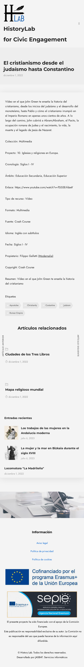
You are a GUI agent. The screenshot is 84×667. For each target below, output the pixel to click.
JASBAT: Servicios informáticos (51, 657)
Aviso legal (42, 543)
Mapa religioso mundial (24, 390)
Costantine (50, 305)
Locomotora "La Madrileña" (24, 468)
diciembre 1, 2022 (16, 361)
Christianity (32, 305)
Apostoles (14, 305)
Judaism (67, 305)
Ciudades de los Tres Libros (27, 354)
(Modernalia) (45, 256)
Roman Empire (16, 313)
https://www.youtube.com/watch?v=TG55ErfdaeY (44, 187)
